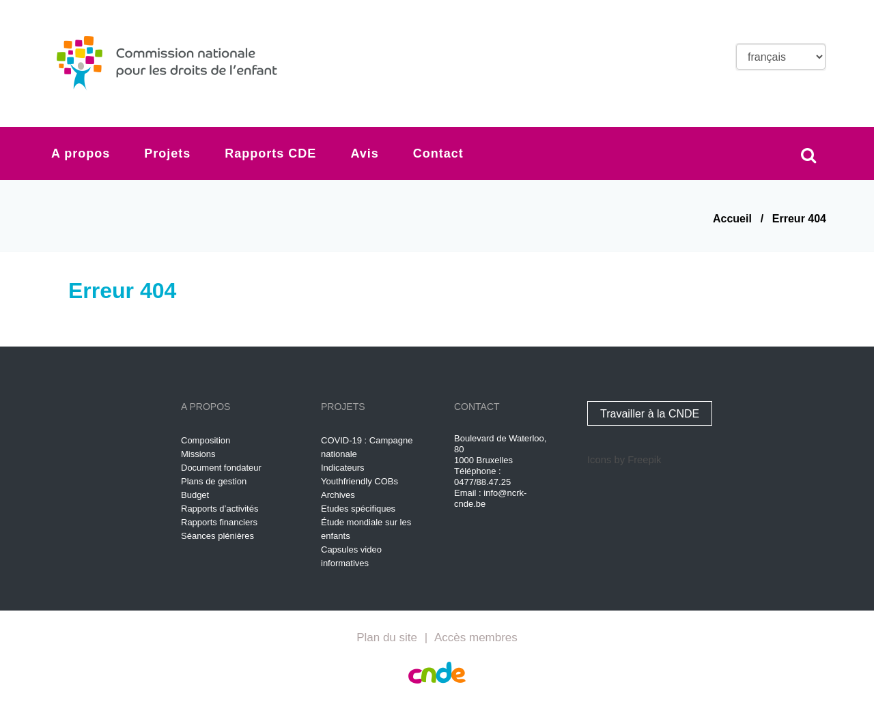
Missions (198, 454)
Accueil (732, 218)
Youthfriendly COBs (359, 481)
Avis (364, 153)
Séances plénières (217, 536)
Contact (438, 153)
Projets (167, 153)
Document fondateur (221, 468)
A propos (80, 153)
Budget (195, 495)
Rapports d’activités (219, 508)
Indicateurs (343, 468)
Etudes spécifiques (358, 508)
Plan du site (386, 637)
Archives (338, 495)
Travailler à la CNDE (649, 414)
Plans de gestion (213, 481)
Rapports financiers (219, 522)
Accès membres (476, 637)
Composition (205, 440)
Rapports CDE (270, 153)
